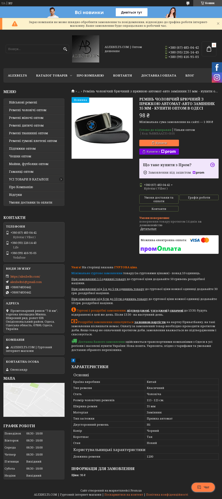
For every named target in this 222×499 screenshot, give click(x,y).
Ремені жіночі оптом (26, 118)
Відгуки (15, 195)
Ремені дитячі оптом (26, 125)
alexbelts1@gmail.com (26, 282)
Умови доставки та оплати (30, 202)
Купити (161, 143)
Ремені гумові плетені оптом (33, 141)
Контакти (122, 75)
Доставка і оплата (158, 75)
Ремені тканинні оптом (28, 133)
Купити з (161, 151)
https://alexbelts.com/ (25, 276)
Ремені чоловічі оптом (27, 110)
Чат (203, 487)
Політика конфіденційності (167, 495)
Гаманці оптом (21, 172)
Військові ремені (23, 102)
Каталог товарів (52, 75)
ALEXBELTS (17, 75)
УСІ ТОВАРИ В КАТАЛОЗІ (28, 179)
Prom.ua (136, 490)
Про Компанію (90, 75)
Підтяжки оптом (22, 148)
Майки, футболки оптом (28, 164)
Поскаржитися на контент (123, 495)
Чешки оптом (20, 156)
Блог (189, 75)
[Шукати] (65, 49)
